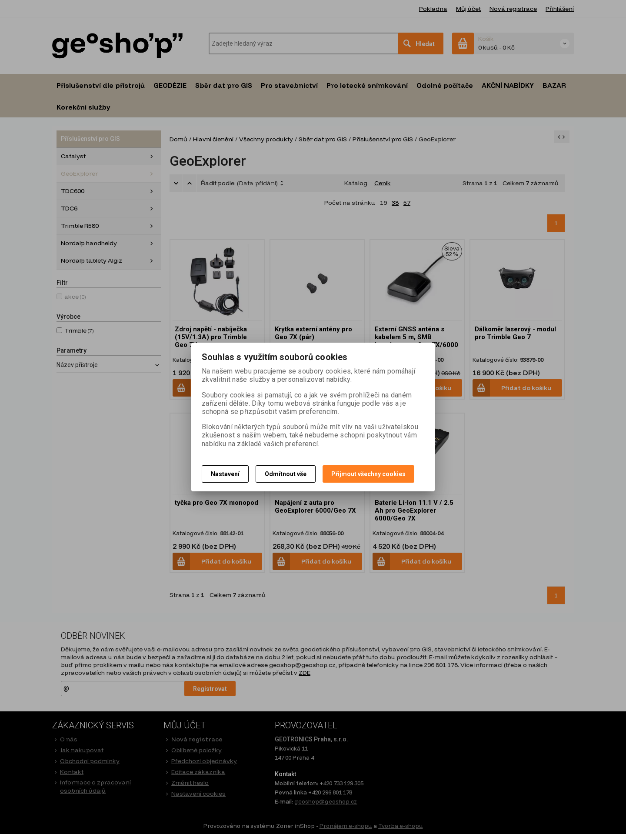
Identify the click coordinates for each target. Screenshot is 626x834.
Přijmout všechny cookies (368, 473)
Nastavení (225, 473)
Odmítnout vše (285, 473)
